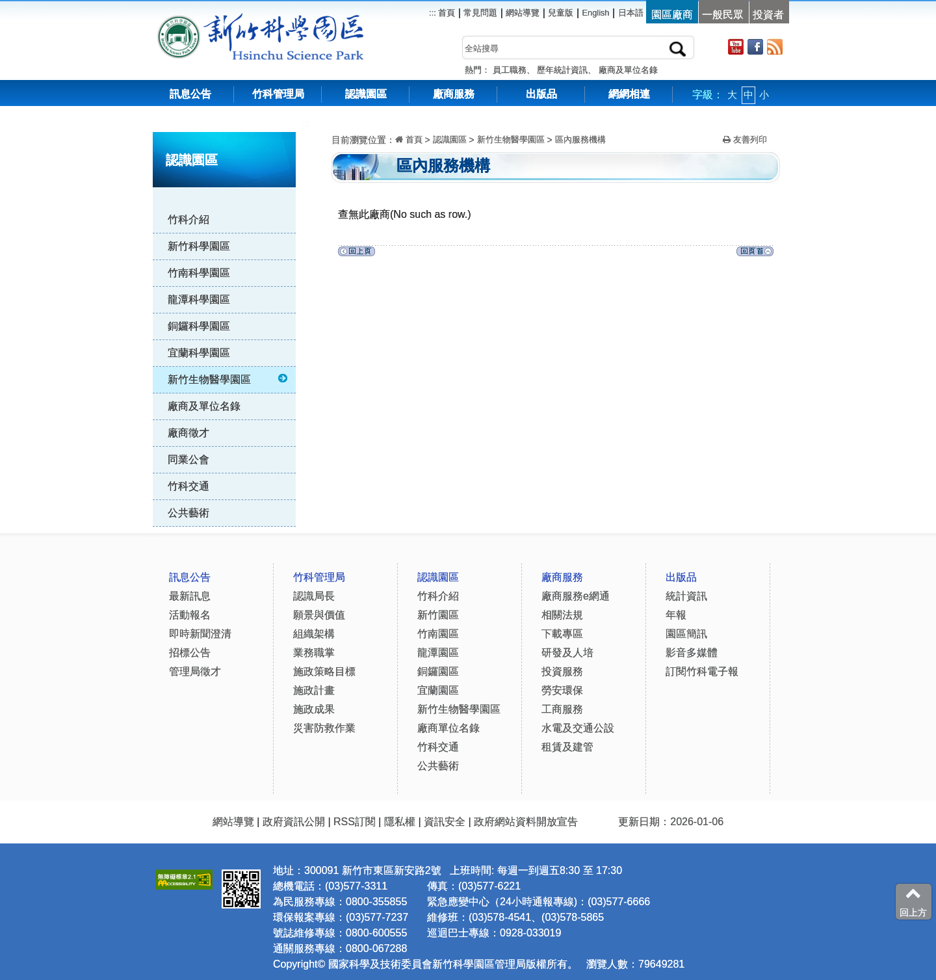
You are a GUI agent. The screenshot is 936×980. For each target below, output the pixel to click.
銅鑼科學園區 (199, 326)
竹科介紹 (188, 219)
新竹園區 (438, 614)
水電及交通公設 (577, 728)
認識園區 (366, 93)
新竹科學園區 (199, 246)
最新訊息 (190, 596)
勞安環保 (562, 690)
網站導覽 (523, 13)
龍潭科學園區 (199, 299)
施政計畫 (314, 690)
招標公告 (190, 652)
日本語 (631, 13)
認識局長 (314, 596)
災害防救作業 (324, 728)
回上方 (913, 901)
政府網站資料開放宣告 (526, 821)
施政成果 (314, 709)
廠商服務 (453, 93)
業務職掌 (314, 652)
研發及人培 (567, 652)
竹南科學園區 (199, 272)
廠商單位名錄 (448, 728)
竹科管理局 (278, 93)
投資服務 (562, 671)
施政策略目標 (324, 671)
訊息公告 (190, 93)
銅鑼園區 (438, 671)
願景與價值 (319, 614)
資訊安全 (444, 821)
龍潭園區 (438, 652)
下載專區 (562, 633)
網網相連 (629, 93)
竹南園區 (438, 633)
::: (305, 123)
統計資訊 (686, 596)
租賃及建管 (567, 746)
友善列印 (745, 139)
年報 (676, 614)
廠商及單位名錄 (628, 70)
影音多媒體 (692, 652)
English (596, 13)
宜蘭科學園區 (199, 352)
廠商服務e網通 (575, 596)
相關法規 (562, 614)
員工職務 (509, 70)
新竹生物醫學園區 (228, 379)
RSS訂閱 (354, 821)
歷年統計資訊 (562, 70)
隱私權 (399, 821)
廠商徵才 (188, 432)
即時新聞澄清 (200, 633)
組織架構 (314, 633)
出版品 (541, 93)
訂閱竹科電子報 (702, 671)
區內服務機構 (580, 139)
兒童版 (560, 13)
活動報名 (190, 614)
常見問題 (480, 13)
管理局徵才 (195, 671)
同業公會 (188, 459)
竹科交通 (188, 486)
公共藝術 (188, 512)
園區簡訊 (686, 633)
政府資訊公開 (294, 821)
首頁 (446, 13)
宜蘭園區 (438, 690)
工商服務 (562, 709)
